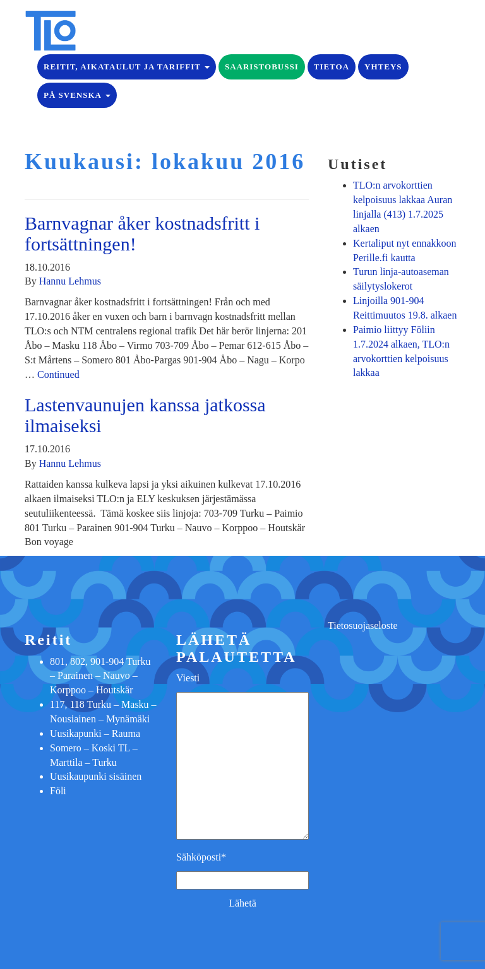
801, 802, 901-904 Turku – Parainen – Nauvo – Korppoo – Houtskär (100, 676)
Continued (58, 374)
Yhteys (383, 66)
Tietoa (331, 66)
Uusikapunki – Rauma (95, 733)
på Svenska (77, 95)
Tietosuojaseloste (363, 625)
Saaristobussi (262, 66)
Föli (58, 790)
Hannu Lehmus (70, 281)
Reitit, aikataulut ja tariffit (127, 66)
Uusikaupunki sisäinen (95, 776)
